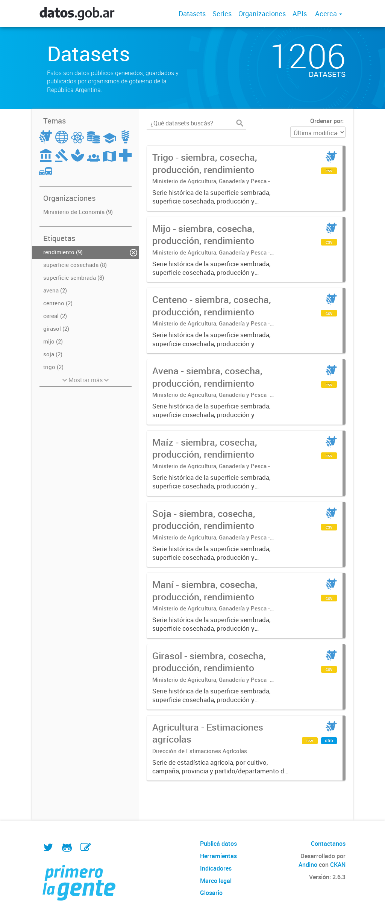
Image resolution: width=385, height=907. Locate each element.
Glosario (211, 893)
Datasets (192, 13)
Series (222, 13)
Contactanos (328, 843)
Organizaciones (262, 13)
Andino (308, 864)
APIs (300, 13)
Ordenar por (326, 121)
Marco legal (216, 881)
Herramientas (218, 856)
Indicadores (216, 868)
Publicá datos (218, 843)
